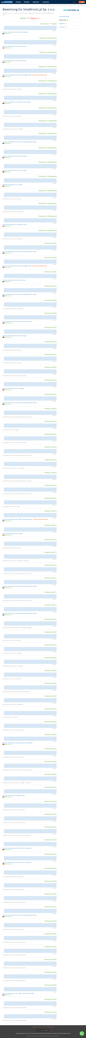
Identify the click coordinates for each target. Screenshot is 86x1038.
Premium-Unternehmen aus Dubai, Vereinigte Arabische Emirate (20, 142)
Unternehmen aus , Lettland (10, 717)
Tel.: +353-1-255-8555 (43, 1030)
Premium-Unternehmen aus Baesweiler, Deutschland (17, 102)
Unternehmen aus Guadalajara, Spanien (13, 929)
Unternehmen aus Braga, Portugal (12, 363)
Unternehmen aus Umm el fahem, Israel (13, 730)
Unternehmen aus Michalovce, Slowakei (13, 757)
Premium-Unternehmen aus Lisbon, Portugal (14, 170)
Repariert (36, 2)
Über (39, 1027)
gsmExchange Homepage (7, 2)
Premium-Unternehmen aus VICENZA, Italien (14, 60)
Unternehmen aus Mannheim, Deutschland (14, 942)
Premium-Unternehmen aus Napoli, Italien (14, 795)
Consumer (46, 2)
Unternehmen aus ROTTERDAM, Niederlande (15, 442)
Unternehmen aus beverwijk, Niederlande (13, 889)
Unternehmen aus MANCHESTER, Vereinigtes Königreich (17, 770)
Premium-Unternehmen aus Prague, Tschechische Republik (18, 993)
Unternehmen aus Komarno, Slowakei (13, 129)
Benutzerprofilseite (64, 16)
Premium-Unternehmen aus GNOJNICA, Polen (15, 224)
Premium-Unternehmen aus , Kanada (12, 184)
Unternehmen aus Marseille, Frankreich (13, 876)
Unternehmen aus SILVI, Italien (11, 429)
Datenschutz (50, 1027)
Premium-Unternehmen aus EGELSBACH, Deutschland (17, 848)
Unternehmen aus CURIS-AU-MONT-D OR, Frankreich (17, 835)
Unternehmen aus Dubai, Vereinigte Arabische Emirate (17, 417)
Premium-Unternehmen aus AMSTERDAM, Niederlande (17, 321)
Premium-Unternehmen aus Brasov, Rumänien (15, 156)
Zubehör (27, 2)
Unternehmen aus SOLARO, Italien (12, 116)
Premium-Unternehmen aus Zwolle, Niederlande (15, 32)
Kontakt (34, 1027)
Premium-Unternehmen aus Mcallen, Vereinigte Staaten (17, 519)
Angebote (63, 23)
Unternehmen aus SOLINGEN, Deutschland (14, 822)
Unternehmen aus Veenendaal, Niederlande (14, 902)
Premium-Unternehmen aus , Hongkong (13, 388)
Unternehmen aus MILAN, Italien (11, 506)
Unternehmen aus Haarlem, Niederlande (13, 211)
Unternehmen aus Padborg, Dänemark (13, 308)
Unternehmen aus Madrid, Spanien (12, 350)
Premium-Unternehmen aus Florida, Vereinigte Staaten (17, 75)
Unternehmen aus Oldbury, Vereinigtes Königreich (16, 560)
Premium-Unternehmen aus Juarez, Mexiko (14, 280)
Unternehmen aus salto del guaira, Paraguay (14, 375)
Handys (18, 2)
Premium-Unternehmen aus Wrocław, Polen (14, 46)
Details (54, 30)
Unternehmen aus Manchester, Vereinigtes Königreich (17, 782)
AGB (44, 1027)
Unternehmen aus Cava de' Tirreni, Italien (13, 468)
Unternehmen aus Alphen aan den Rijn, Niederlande (16, 691)
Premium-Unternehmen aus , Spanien (12, 533)
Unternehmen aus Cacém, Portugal (12, 89)
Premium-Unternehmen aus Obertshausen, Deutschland (17, 743)
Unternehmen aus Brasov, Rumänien (12, 653)
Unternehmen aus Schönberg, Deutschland (14, 980)
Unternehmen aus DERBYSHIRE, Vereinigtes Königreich (17, 627)
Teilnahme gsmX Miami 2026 (39, 75)
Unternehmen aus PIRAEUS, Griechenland (14, 810)
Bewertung (63, 20)
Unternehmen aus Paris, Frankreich (12, 640)
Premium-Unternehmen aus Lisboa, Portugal (14, 335)
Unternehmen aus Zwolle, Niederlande (13, 239)
